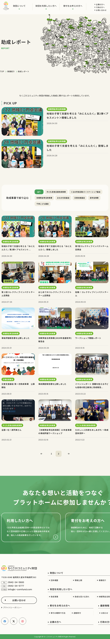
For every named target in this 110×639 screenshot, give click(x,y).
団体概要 (54, 580)
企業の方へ (100, 4)
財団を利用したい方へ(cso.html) (30, 527)
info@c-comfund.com (20, 589)
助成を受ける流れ (82, 596)
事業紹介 (11, 71)
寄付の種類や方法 (58, 613)
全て (39, 192)
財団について (19, 5)
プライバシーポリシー (12, 607)
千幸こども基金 (42, 204)
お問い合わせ (101, 10)
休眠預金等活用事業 (44, 198)
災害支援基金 (79, 198)
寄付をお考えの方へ (72, 5)
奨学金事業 (94, 198)
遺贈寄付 (77, 613)
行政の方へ (100, 7)
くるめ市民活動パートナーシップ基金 (85, 192)
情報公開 (78, 580)
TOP (2, 71)
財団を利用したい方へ (46, 5)
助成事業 (54, 596)
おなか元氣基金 (63, 198)
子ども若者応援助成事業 (56, 192)
